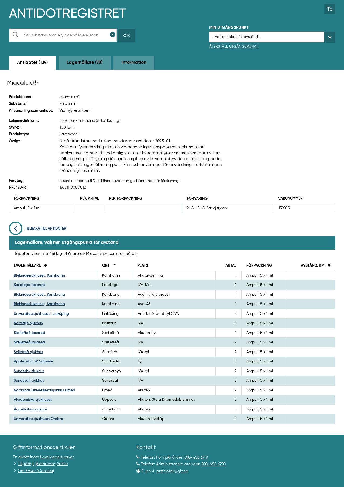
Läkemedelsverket (57, 457)
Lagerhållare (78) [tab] (84, 62)
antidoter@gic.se (172, 471)
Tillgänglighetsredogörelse (43, 464)
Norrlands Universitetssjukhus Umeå (44, 390)
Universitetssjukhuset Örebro (38, 419)
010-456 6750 (213, 464)
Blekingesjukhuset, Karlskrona (39, 294)
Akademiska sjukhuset (33, 400)
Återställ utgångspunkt (233, 47)
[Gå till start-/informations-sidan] (73, 12)
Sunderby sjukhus (29, 371)
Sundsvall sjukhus (29, 380)
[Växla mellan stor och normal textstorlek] (329, 9)
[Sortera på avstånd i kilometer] (327, 266)
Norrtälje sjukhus (28, 323)
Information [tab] (133, 62)
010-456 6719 (196, 457)
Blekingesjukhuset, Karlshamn (39, 275)
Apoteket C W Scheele (33, 361)
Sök (126, 36)
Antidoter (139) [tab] (32, 62)
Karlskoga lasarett (29, 285)
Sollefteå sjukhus (28, 352)
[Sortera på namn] (44, 266)
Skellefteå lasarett (29, 333)
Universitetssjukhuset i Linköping (41, 314)
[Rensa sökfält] (113, 35)
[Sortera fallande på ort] (113, 266)
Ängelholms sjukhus (30, 409)
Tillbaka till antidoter (37, 228)
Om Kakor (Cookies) (36, 471)
